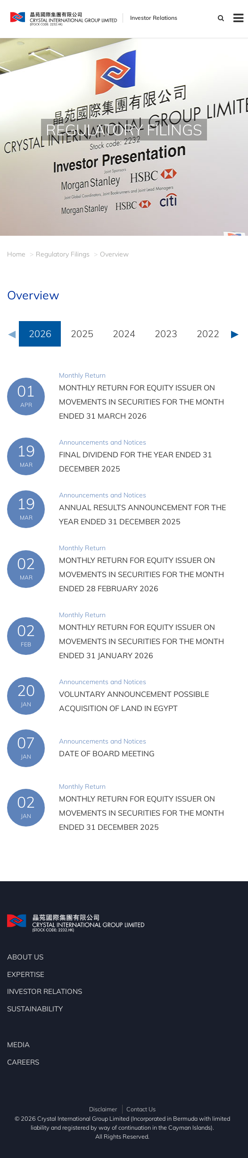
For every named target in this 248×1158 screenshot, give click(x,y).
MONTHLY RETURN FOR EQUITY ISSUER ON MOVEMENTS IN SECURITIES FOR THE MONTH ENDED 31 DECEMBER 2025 (141, 813)
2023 (166, 333)
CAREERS (23, 1062)
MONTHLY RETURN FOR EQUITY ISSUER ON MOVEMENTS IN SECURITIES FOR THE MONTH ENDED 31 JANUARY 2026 (141, 641)
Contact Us (141, 1109)
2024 (124, 333)
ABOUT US (25, 956)
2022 (208, 333)
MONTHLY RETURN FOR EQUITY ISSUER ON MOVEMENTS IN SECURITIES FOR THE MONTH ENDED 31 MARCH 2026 (141, 402)
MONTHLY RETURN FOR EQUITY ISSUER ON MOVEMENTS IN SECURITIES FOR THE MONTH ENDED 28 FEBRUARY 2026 (141, 574)
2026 (40, 333)
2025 (82, 333)
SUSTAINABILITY (35, 1008)
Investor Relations (153, 17)
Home (16, 254)
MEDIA (18, 1044)
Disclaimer (103, 1109)
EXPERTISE (25, 974)
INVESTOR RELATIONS (44, 991)
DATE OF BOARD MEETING (107, 753)
